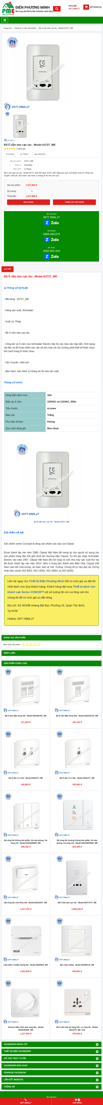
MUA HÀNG (29, 202)
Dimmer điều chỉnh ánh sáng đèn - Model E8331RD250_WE (25, 1028)
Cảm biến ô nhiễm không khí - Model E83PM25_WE (26, 965)
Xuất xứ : (18, 165)
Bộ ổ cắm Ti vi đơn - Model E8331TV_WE (77, 778)
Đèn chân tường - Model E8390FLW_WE (77, 965)
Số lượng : (12, 191)
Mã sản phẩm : (16, 161)
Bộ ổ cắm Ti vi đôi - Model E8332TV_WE (26, 778)
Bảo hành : (17, 169)
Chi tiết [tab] (7, 269)
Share (10, 154)
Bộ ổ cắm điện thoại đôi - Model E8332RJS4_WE (26, 716)
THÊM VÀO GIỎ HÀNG (74, 202)
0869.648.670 (51, 234)
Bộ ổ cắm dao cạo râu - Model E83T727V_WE (77, 903)
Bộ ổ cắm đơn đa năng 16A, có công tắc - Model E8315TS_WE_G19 (77, 1028)
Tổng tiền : (12, 196)
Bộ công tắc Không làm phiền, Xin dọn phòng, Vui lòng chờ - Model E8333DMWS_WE (25, 841)
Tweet (24, 154)
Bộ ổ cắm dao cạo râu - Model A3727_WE (51, 522)
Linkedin (40, 154)
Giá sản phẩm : (14, 185)
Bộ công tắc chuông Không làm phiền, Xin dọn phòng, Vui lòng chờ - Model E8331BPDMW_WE (77, 841)
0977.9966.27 (51, 217)
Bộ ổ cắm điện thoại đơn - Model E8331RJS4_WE (77, 716)
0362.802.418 (51, 250)
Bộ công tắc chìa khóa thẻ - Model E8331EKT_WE (25, 903)
